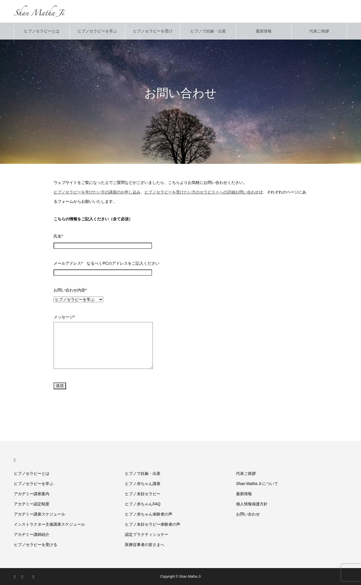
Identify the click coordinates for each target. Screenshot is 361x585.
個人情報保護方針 (252, 504)
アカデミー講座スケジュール (39, 514)
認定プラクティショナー (146, 534)
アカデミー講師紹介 (31, 534)
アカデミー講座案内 (31, 494)
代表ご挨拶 (319, 31)
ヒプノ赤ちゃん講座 (142, 483)
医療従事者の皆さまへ (144, 544)
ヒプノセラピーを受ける (153, 34)
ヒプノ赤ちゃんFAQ (142, 504)
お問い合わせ (248, 514)
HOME (16, 460)
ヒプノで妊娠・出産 (208, 31)
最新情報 (264, 31)
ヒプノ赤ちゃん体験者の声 (148, 514)
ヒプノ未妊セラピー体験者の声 (152, 524)
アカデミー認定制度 (31, 504)
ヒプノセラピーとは (42, 31)
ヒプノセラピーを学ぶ (97, 31)
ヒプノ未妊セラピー (142, 494)
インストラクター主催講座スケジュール (49, 524)
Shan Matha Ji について (257, 483)
